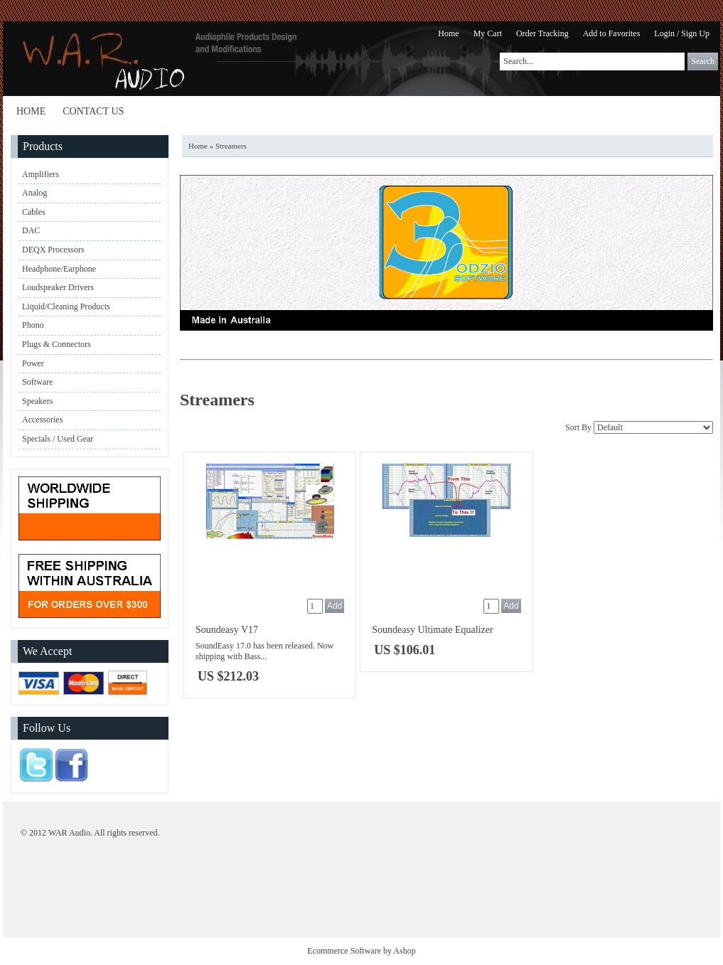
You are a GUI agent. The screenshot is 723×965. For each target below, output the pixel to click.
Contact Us (93, 111)
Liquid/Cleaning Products (66, 306)
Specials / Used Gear (57, 439)
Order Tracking (542, 33)
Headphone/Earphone (59, 269)
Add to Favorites (612, 33)
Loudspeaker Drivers (58, 287)
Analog (34, 193)
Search (702, 61)
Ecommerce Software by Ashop (361, 951)
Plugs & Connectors (56, 344)
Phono (33, 325)
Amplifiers (40, 174)
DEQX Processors (53, 250)
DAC (31, 230)
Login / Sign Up (681, 33)
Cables (33, 212)
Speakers (37, 401)
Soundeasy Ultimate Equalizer (432, 629)
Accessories (42, 420)
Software (37, 382)
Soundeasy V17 (227, 629)
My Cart (487, 33)
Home (448, 33)
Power (33, 363)
